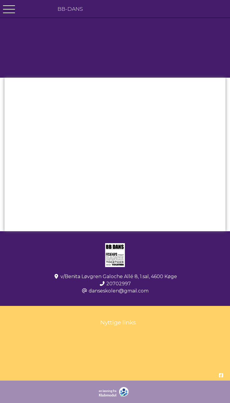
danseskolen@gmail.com (119, 291)
